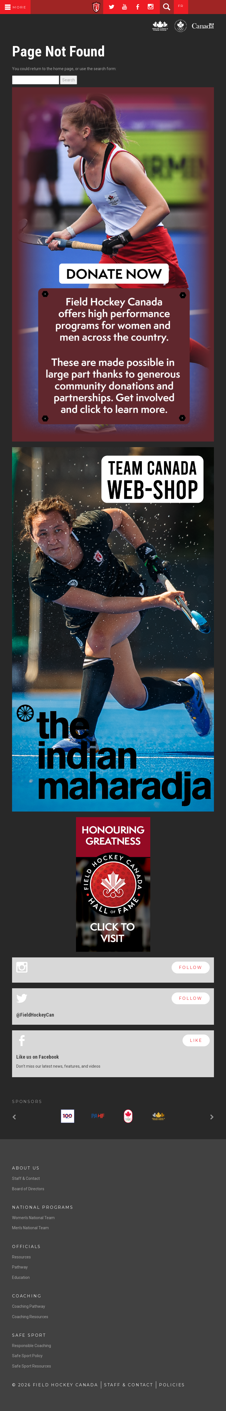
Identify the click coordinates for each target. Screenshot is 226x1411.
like (196, 1040)
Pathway (20, 1267)
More (15, 7)
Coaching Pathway (28, 1306)
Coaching (26, 1296)
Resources (21, 1257)
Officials (26, 1246)
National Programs (42, 1207)
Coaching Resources (30, 1317)
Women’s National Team (33, 1217)
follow (190, 967)
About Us (26, 1168)
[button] (15, 1117)
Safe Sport (29, 1335)
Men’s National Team (30, 1228)
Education (21, 1277)
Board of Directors (28, 1189)
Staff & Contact (26, 1178)
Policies (172, 1384)
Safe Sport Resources (31, 1366)
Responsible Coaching (31, 1345)
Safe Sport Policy (27, 1355)
